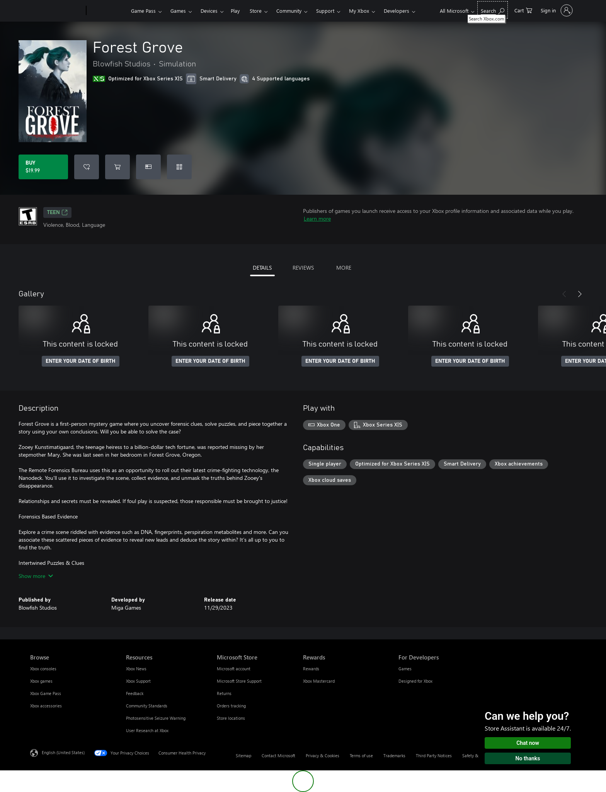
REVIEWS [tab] (303, 267)
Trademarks (394, 755)
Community (288, 10)
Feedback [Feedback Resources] (134, 693)
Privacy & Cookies (322, 755)
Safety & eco (474, 755)
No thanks (528, 758)
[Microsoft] (56, 10)
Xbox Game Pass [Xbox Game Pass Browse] (45, 693)
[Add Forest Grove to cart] (117, 167)
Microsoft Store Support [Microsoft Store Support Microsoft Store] (239, 680)
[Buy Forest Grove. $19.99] (43, 167)
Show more (36, 576)
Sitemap (243, 755)
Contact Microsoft (278, 755)
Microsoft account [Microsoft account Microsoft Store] (233, 668)
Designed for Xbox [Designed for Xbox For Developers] (415, 680)
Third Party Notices (434, 755)
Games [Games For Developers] (405, 668)
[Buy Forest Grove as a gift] (148, 167)
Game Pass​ (143, 10)
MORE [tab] (343, 267)
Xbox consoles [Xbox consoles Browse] (43, 668)
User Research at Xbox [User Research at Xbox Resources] (147, 730)
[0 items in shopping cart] (523, 10)
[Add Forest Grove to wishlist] (86, 167)
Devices (209, 10)
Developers (396, 10)
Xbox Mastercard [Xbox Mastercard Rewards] (319, 680)
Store (256, 10)
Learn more (317, 218)
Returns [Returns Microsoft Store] (224, 693)
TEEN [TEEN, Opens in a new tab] (57, 212)
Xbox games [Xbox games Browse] (41, 680)
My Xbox (359, 10)
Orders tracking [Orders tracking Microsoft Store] (231, 705)
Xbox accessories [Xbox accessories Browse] (46, 705)
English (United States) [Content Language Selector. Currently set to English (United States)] (63, 752)
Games (178, 10)
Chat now (527, 743)
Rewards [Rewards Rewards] (311, 668)
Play (235, 10)
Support (325, 10)
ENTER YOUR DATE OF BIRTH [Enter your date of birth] (81, 361)
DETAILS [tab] (262, 267)
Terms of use (361, 755)
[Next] (579, 294)
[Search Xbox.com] (492, 10)
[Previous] (564, 294)
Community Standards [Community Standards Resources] (146, 705)
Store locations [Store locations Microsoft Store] (231, 718)
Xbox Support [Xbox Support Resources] (138, 680)
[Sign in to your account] (556, 10)
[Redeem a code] (179, 167)
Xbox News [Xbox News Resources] (136, 668)
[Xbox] (107, 10)
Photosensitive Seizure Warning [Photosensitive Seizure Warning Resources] (156, 718)
